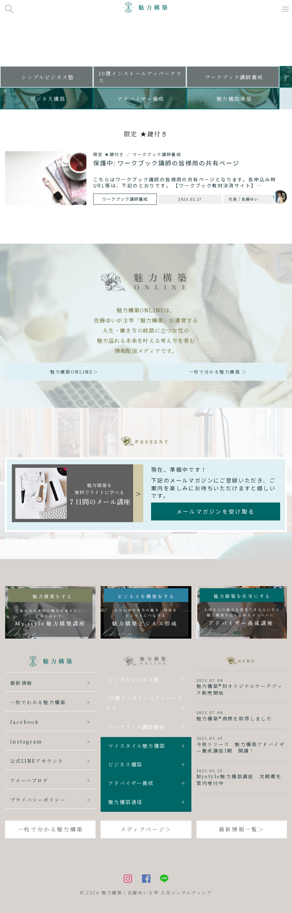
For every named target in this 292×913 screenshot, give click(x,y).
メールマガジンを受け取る (215, 511)
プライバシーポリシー (38, 799)
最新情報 (21, 683)
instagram (26, 741)
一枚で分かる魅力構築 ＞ (218, 372)
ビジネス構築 (125, 764)
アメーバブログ (29, 780)
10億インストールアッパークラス (144, 702)
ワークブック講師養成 (136, 726)
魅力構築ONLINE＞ (74, 372)
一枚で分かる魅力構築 (50, 829)
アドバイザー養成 (130, 782)
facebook (24, 721)
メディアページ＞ (146, 829)
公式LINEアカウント (36, 760)
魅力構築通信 (125, 801)
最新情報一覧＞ (242, 829)
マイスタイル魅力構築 (136, 745)
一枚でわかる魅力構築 (38, 702)
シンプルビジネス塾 (133, 679)
